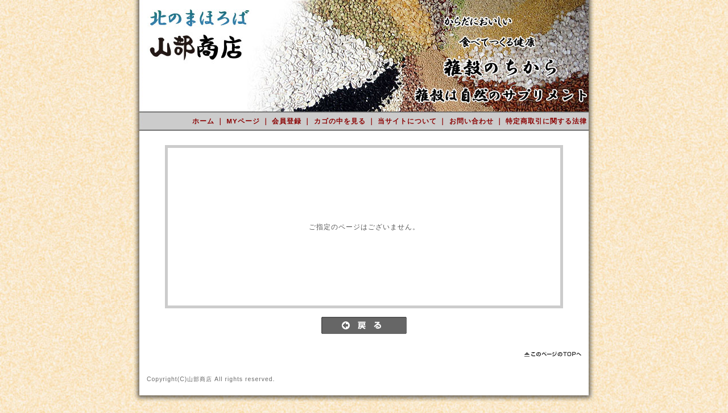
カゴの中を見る (341, 121)
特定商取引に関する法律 (546, 121)
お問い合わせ (472, 121)
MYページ (244, 121)
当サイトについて (408, 121)
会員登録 (288, 121)
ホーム (204, 121)
